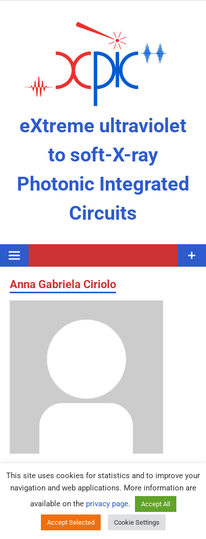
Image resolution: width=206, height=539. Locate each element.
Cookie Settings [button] (136, 522)
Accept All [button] (155, 504)
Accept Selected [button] (71, 522)
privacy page (107, 503)
